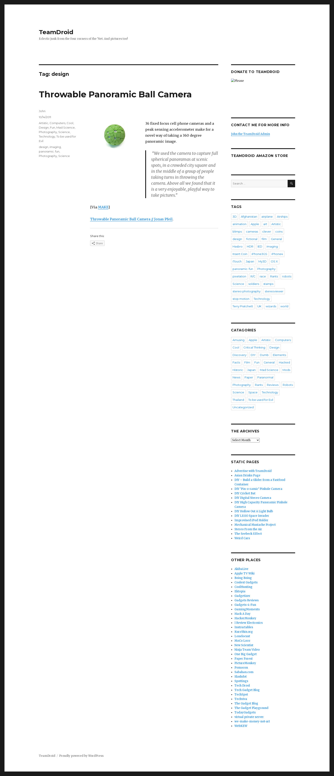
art (265, 224)
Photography (48, 132)
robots (286, 276)
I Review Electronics (248, 623)
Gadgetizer (242, 596)
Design (44, 127)
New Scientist (243, 645)
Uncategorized (243, 407)
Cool (70, 123)
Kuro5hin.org (243, 632)
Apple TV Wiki (244, 573)
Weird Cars (242, 538)
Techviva (240, 699)
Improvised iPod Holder (251, 520)
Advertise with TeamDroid (253, 471)
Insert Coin (240, 254)
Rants (274, 276)
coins (279, 231)
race (263, 276)
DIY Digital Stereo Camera (252, 498)
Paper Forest (243, 658)
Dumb (264, 355)
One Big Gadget (245, 654)
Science (64, 132)
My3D (262, 261)
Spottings (241, 681)
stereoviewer (274, 291)
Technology (47, 136)
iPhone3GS (259, 254)
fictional (251, 239)
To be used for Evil (260, 399)
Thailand (238, 399)
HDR (250, 246)
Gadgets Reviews (246, 600)
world (284, 306)
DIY (253, 355)
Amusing (239, 340)
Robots (288, 385)
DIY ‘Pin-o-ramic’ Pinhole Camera (258, 489)
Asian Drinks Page (247, 475)
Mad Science (65, 127)
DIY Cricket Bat (244, 493)
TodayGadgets (245, 712)
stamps (268, 284)
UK (259, 306)
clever (266, 231)
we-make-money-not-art (252, 721)
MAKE (103, 207)
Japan (250, 261)
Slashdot (240, 676)
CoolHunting (243, 587)
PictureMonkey (245, 663)
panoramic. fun (49, 151)
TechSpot (241, 694)
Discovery (239, 355)
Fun (52, 127)
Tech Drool (242, 685)
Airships (282, 216)
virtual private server (249, 717)
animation (239, 224)
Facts (236, 362)
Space (253, 392)
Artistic (43, 123)
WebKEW (240, 726)
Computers (57, 123)
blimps (237, 231)
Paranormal (265, 377)
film (264, 239)
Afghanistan (249, 216)
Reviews (272, 385)
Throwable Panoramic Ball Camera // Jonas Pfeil (131, 219)
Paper (249, 377)
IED (260, 246)
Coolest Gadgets (246, 582)
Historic (238, 370)
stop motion (241, 298)
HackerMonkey (245, 618)
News (236, 377)
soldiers (253, 284)
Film (247, 362)
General (276, 239)
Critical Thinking (254, 347)
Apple (255, 224)
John (42, 111)
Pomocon (241, 667)
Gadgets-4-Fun (245, 605)
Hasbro (238, 246)
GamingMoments (247, 609)
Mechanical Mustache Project (255, 525)
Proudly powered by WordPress (81, 756)
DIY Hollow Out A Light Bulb (253, 511)
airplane (267, 216)
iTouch (237, 261)
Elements (279, 355)
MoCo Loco (242, 641)
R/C (252, 276)
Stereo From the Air (248, 529)
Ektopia (239, 591)
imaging (55, 147)
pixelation (239, 276)
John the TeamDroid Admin (250, 134)
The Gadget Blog (246, 703)
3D (235, 216)
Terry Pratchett (243, 306)
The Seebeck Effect (248, 534)
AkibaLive (241, 569)
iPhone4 (277, 254)
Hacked (284, 362)
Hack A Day (242, 614)
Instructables (243, 627)
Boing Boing (243, 578)
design (43, 147)
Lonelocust (242, 636)
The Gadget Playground (251, 708)
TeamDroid (56, 32)
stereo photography (247, 291)
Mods (286, 370)
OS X (274, 261)
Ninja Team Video (247, 650)
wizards (271, 306)
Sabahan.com (243, 672)
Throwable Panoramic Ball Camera (115, 94)
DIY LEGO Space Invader (251, 516)
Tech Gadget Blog (247, 690)
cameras (252, 231)
